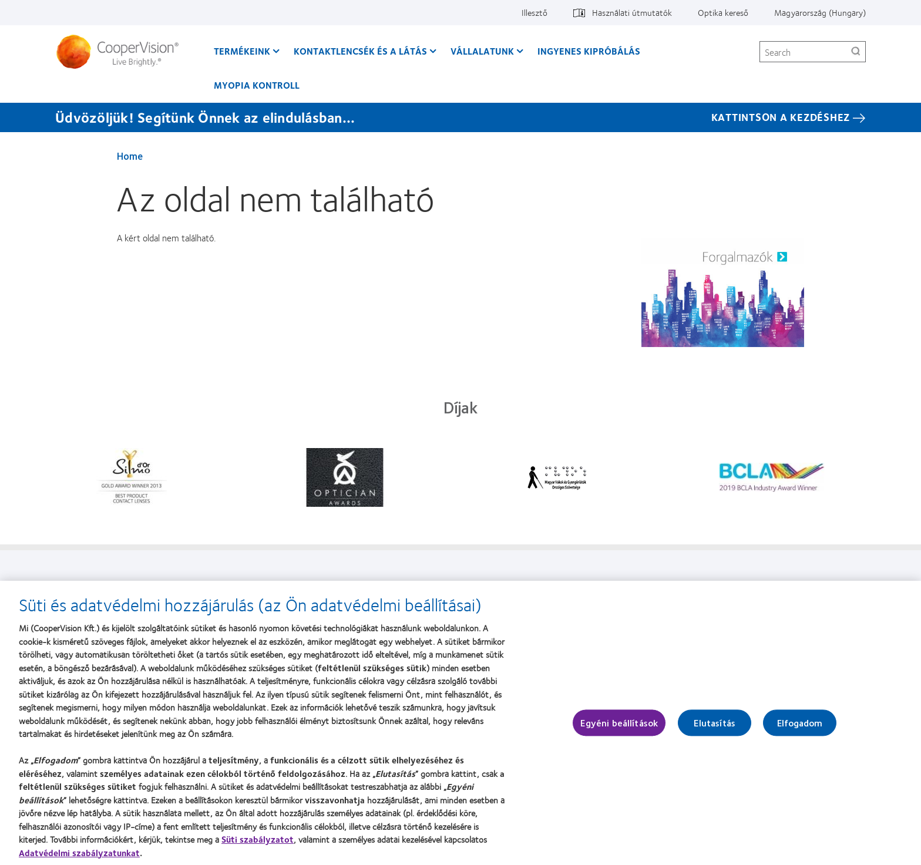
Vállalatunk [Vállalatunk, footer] (313, 585)
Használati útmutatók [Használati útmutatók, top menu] (632, 12)
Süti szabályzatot (257, 845)
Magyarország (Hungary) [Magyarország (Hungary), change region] (820, 12)
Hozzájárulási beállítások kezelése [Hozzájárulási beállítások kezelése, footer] (725, 585)
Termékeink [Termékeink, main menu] (242, 50)
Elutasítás (714, 729)
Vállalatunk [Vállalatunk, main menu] (482, 50)
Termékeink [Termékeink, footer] (133, 585)
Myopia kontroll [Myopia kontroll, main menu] (257, 85)
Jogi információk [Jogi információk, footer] (506, 585)
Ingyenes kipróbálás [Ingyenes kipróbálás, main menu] (588, 50)
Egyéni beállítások (619, 729)
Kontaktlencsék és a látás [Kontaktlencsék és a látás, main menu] (360, 50)
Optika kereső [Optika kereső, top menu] (723, 12)
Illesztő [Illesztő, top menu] (534, 12)
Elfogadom (799, 729)
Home (130, 155)
